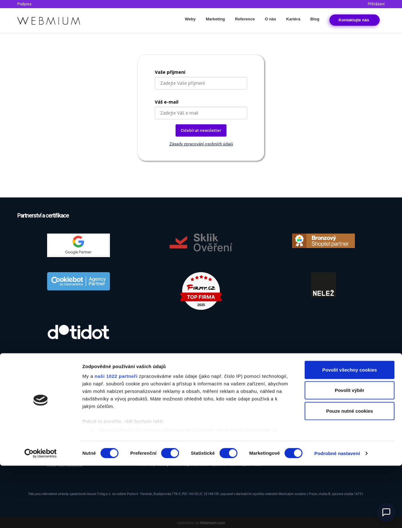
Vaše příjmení (170, 72)
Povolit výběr (349, 452)
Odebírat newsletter (201, 130)
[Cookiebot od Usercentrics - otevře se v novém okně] (40, 515)
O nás (270, 19)
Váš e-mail (166, 102)
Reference (245, 19)
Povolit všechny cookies (349, 432)
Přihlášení (376, 4)
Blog (314, 19)
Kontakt (354, 20)
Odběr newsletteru (320, 395)
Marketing (215, 19)
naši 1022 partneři (116, 438)
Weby (190, 19)
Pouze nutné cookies (349, 473)
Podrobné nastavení (337, 515)
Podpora (24, 4)
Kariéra (293, 19)
